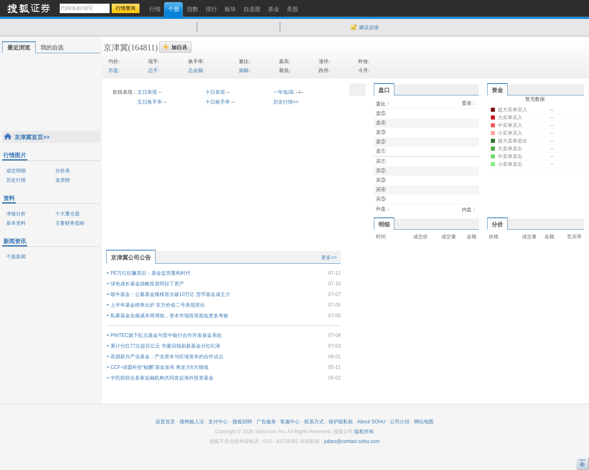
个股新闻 (16, 257)
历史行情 (16, 180)
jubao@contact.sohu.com (352, 441)
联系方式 (314, 422)
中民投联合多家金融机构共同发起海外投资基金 (162, 378)
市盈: (113, 70)
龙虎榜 (62, 180)
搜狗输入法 (192, 422)
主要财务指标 (70, 223)
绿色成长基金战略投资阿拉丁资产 (147, 284)
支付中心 (218, 422)
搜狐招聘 (242, 422)
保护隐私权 (340, 422)
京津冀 (115, 47)
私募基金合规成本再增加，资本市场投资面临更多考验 (169, 316)
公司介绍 (399, 422)
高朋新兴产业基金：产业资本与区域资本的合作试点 (166, 356)
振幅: (244, 70)
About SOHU (371, 422)
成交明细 (16, 171)
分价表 (62, 171)
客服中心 (290, 422)
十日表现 (215, 92)
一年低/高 (283, 92)
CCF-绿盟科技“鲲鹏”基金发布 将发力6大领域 (159, 367)
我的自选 (51, 47)
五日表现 (147, 92)
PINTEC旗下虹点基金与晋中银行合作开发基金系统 (166, 335)
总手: (153, 70)
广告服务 (266, 422)
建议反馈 (369, 27)
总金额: (196, 70)
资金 (497, 90)
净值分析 (16, 214)
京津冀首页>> (31, 137)
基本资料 (16, 223)
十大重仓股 (67, 214)
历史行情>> (286, 102)
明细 (384, 224)
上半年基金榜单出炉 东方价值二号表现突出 (157, 305)
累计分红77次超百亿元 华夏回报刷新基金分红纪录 (165, 346)
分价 (497, 224)
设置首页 (165, 422)
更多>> (329, 257)
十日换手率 (217, 102)
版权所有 (364, 431)
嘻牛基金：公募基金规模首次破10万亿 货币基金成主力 (170, 294)
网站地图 (424, 422)
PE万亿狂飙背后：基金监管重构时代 (150, 273)
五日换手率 (149, 102)
